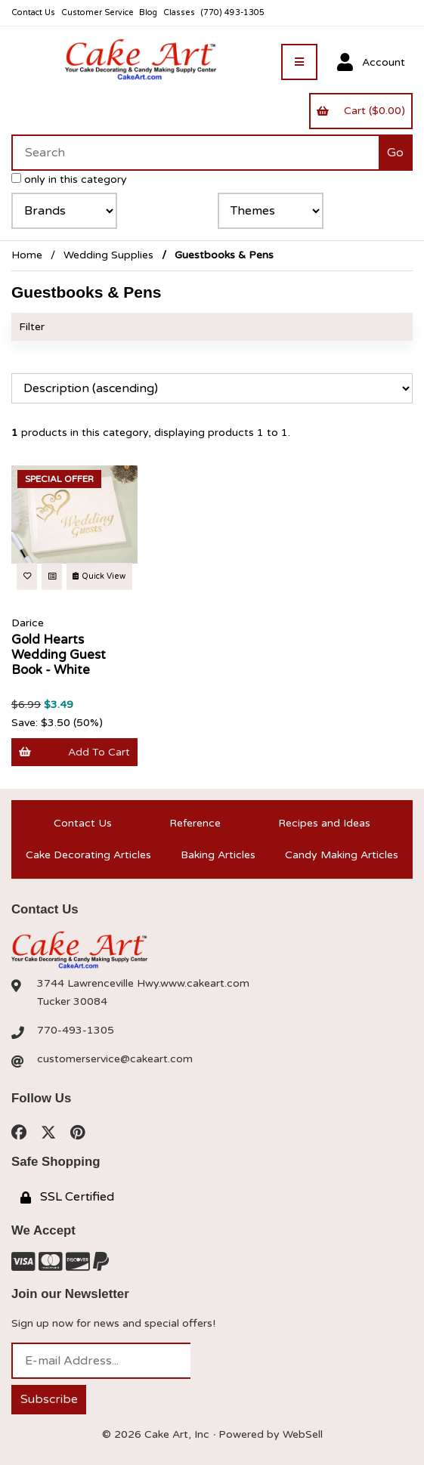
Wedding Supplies (108, 255)
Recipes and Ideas (324, 823)
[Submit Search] (396, 152)
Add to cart (74, 752)
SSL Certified (67, 1196)
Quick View (99, 576)
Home (26, 255)
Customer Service (97, 12)
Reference (195, 823)
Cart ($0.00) (360, 110)
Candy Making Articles (341, 854)
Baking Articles (218, 854)
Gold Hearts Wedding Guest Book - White (58, 655)
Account (371, 63)
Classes (179, 12)
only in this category (69, 179)
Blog (148, 12)
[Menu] (299, 62)
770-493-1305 (75, 1030)
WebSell (303, 1434)
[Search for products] (195, 152)
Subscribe (49, 1399)
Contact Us (33, 12)
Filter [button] (32, 326)
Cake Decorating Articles (88, 854)
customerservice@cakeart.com (115, 1058)
